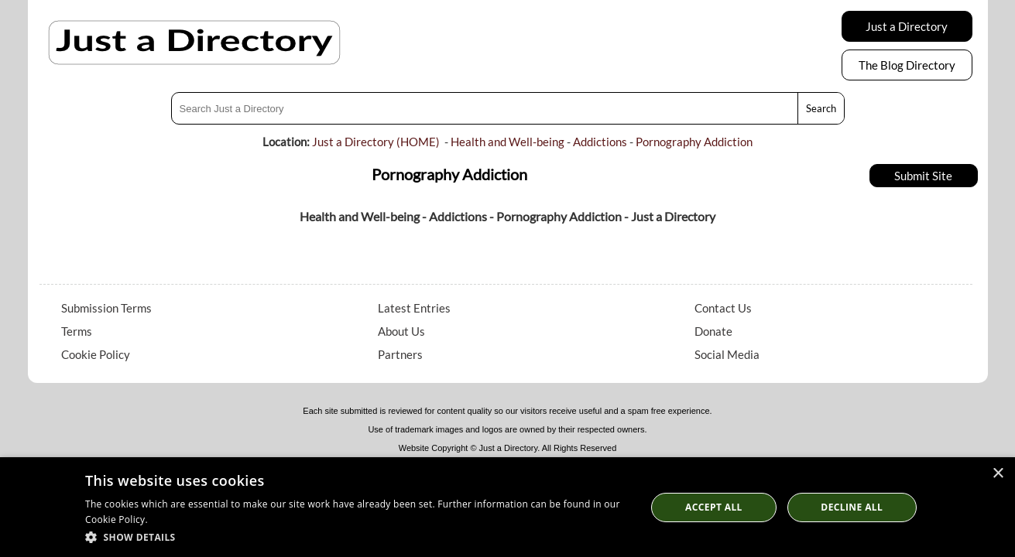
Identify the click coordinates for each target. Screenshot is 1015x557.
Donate (713, 331)
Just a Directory (907, 26)
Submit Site (923, 176)
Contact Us (723, 308)
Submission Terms (106, 308)
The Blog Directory (907, 65)
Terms (76, 331)
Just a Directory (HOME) (376, 142)
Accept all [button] (713, 507)
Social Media (727, 354)
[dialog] (507, 507)
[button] (357, 536)
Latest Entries (414, 308)
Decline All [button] (852, 507)
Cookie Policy (95, 354)
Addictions (600, 142)
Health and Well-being (507, 142)
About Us (401, 331)
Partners (400, 354)
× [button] (997, 474)
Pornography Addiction (694, 142)
